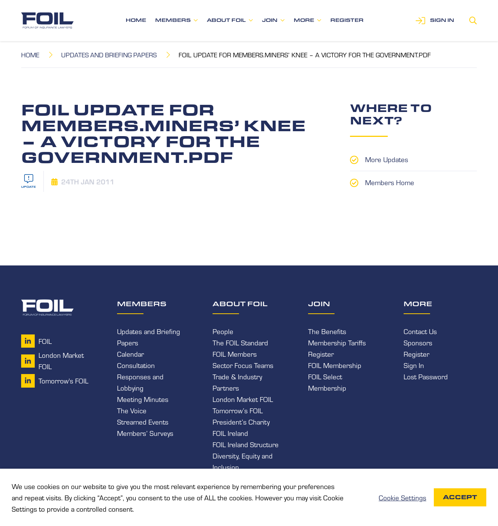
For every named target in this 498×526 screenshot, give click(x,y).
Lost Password (426, 376)
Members (173, 20)
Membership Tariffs (337, 342)
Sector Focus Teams (243, 365)
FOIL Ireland (230, 433)
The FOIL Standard (240, 342)
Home (136, 20)
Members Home (389, 182)
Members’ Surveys (145, 433)
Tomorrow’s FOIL (238, 410)
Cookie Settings (402, 497)
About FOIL (226, 20)
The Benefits (327, 331)
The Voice (131, 410)
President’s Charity (241, 421)
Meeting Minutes (142, 399)
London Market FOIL (243, 399)
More (304, 20)
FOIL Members (235, 354)
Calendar (130, 354)
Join (270, 20)
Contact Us (420, 331)
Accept (460, 497)
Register (347, 20)
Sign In (414, 365)
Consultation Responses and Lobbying (140, 376)
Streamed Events (142, 421)
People (223, 331)
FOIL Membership (334, 365)
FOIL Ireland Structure (246, 444)
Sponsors (418, 342)
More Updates (386, 159)
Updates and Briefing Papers (110, 54)
